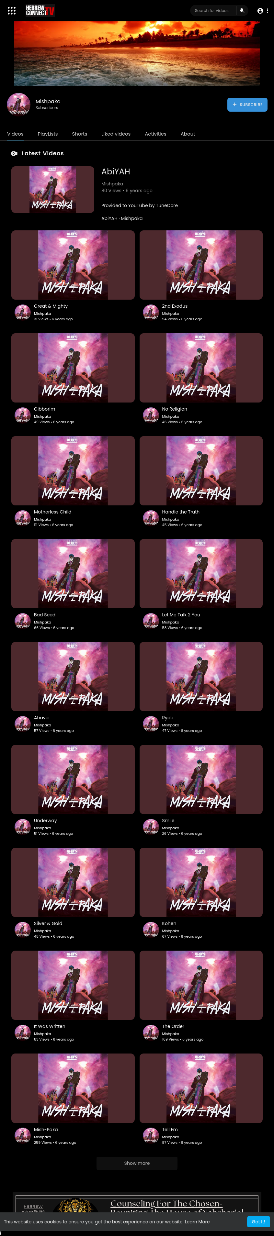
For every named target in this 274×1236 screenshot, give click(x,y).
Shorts (79, 133)
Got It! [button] (258, 1222)
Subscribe (247, 104)
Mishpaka (48, 101)
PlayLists (48, 133)
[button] (261, 11)
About (188, 133)
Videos (15, 133)
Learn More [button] (197, 1222)
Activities (155, 133)
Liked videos (116, 133)
